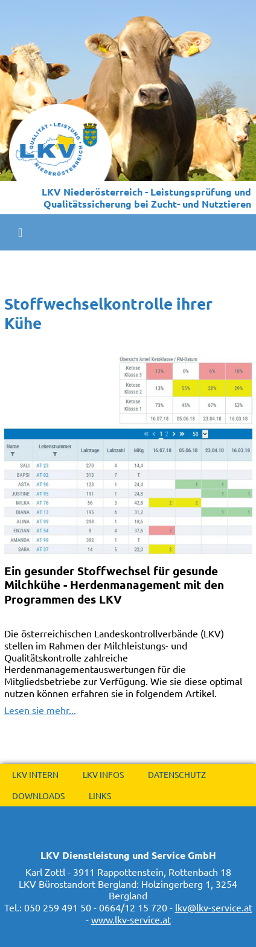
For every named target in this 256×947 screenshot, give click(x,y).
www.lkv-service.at (131, 919)
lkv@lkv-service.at (213, 907)
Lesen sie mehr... (40, 710)
